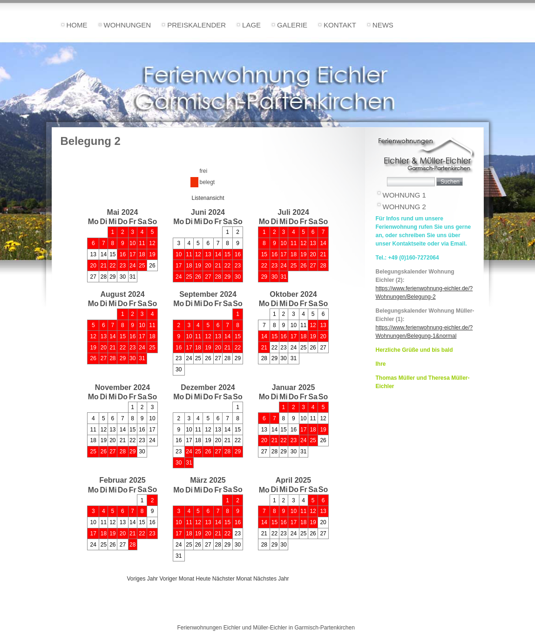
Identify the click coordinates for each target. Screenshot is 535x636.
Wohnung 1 (404, 195)
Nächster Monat (232, 578)
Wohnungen (127, 25)
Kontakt (340, 25)
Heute (203, 578)
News (382, 25)
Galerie (292, 25)
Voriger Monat (176, 578)
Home (77, 25)
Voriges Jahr (142, 578)
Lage (251, 25)
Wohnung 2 (404, 207)
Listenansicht (207, 198)
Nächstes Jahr (271, 578)
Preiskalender (196, 25)
